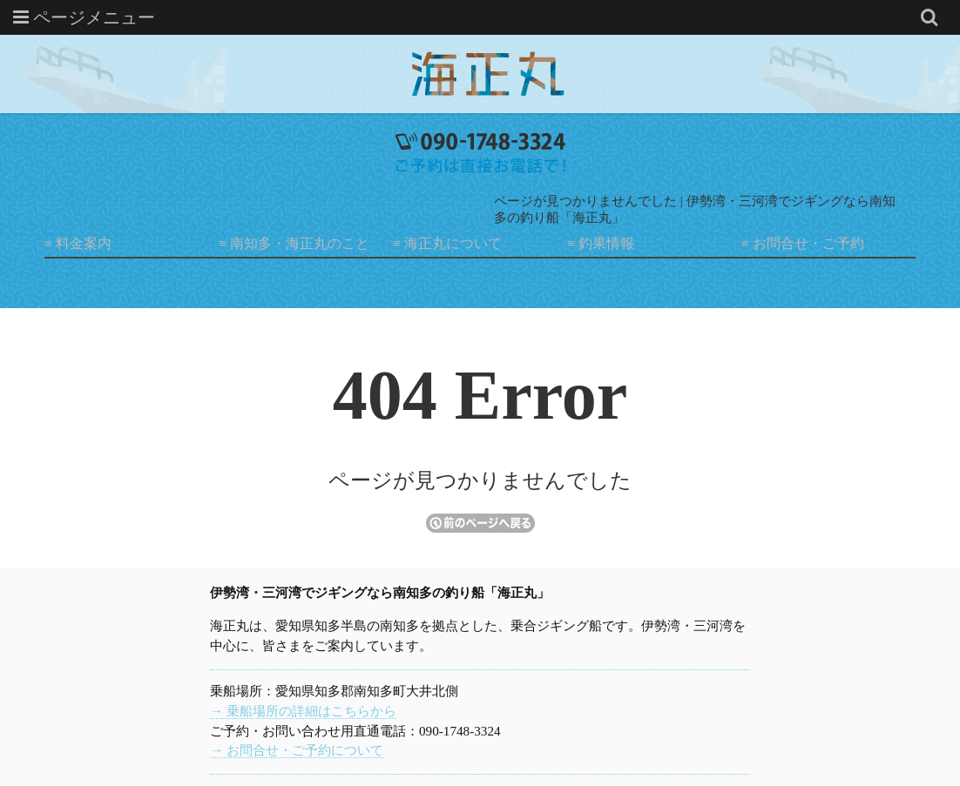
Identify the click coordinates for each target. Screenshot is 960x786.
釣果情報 (606, 243)
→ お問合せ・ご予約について (296, 749)
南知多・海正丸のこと (299, 243)
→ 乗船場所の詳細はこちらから (303, 710)
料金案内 (84, 243)
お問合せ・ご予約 (808, 243)
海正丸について (453, 243)
